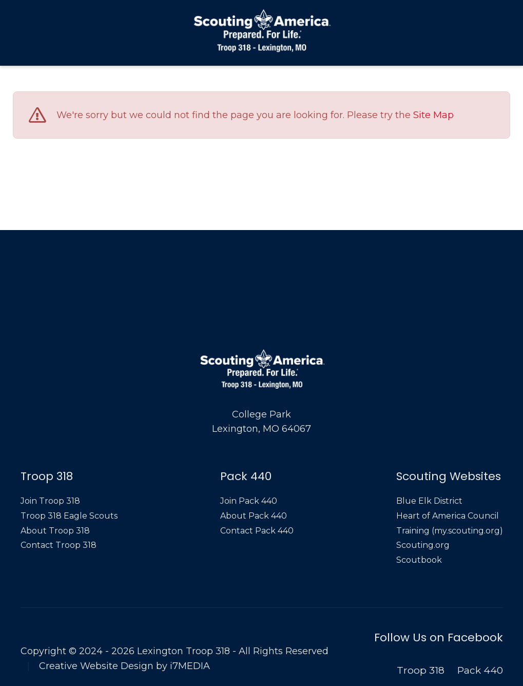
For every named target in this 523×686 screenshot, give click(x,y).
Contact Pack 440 (257, 531)
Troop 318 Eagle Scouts (69, 516)
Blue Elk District (429, 501)
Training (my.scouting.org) (449, 531)
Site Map (433, 115)
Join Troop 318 (50, 501)
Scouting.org (423, 545)
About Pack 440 (253, 516)
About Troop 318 (55, 531)
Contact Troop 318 (58, 545)
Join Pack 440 (248, 501)
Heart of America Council (447, 516)
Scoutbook (419, 560)
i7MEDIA (190, 666)
